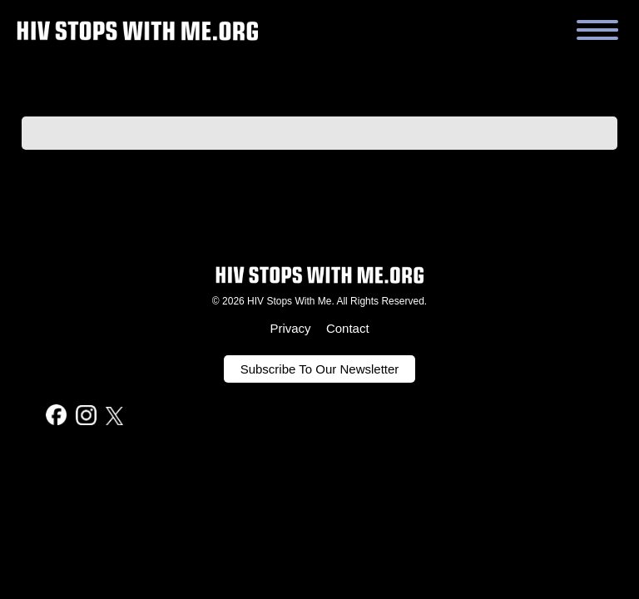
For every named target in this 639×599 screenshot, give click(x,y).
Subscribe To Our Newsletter (319, 369)
